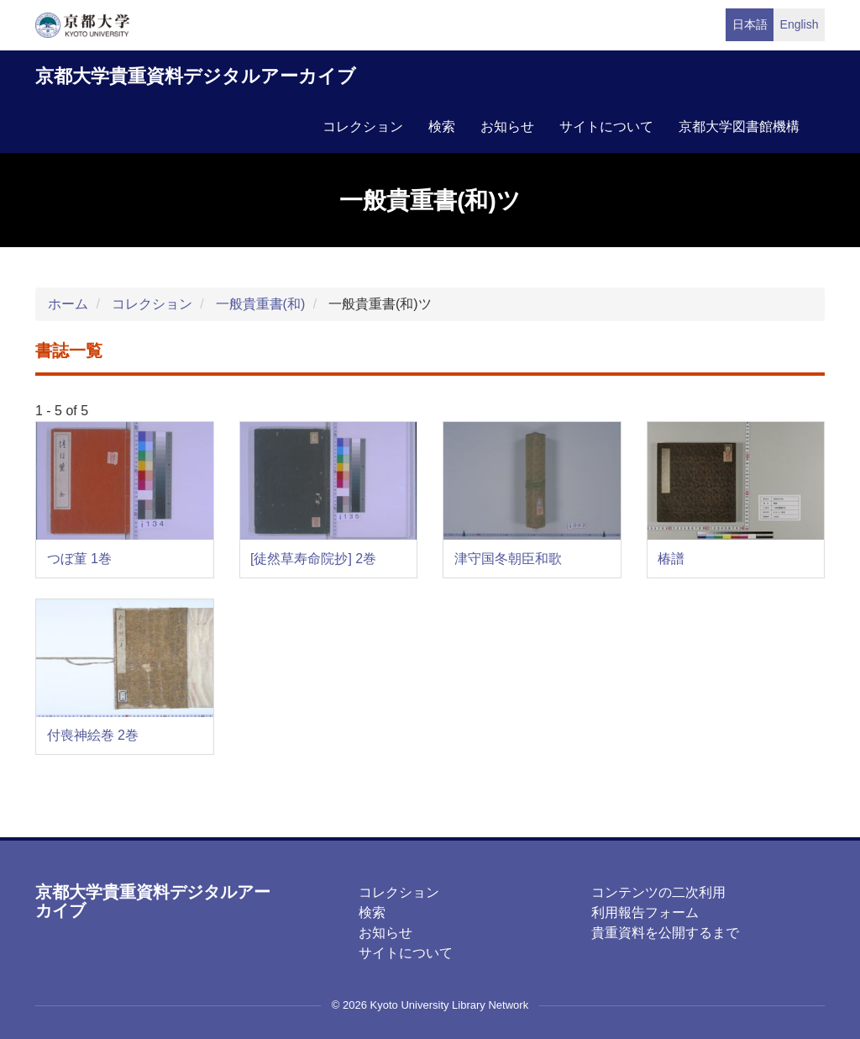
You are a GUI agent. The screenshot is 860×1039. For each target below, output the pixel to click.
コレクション (362, 126)
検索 (441, 126)
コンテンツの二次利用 (658, 892)
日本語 (750, 24)
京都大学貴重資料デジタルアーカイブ (195, 76)
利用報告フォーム (645, 912)
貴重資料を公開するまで (665, 933)
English (799, 24)
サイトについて (606, 126)
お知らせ (507, 126)
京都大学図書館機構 (739, 126)
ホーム (68, 304)
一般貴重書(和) (261, 304)
